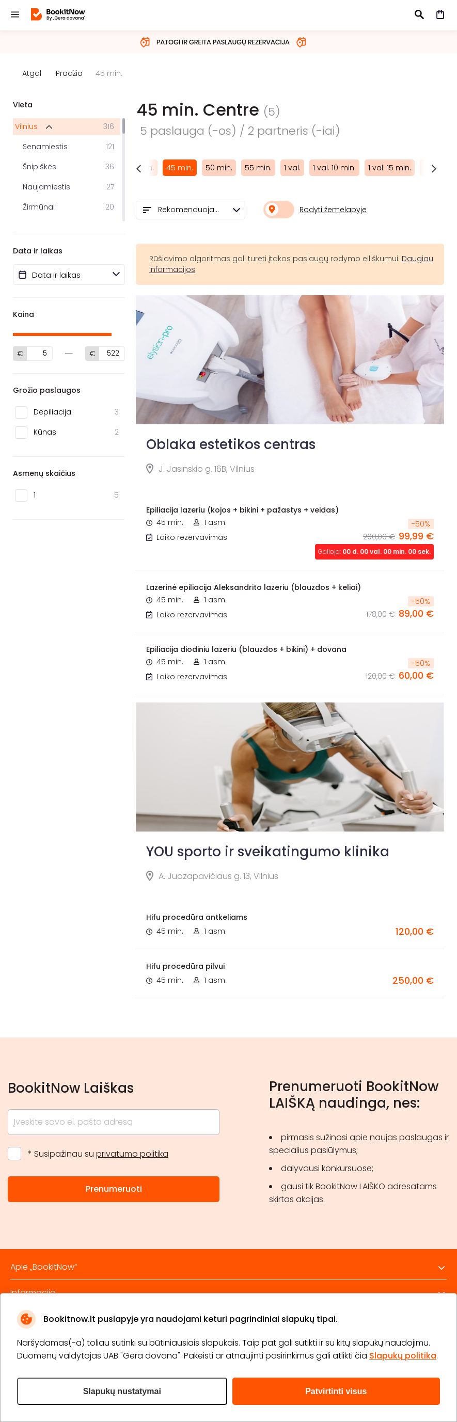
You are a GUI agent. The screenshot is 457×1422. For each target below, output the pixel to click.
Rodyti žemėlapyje (333, 209)
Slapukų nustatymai (122, 1391)
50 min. (219, 168)
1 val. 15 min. (389, 168)
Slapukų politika (402, 1356)
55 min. (258, 168)
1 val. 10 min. (334, 168)
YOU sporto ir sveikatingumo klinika (267, 851)
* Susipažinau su (98, 1154)
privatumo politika (132, 1154)
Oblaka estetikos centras (231, 444)
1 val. (292, 168)
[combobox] (190, 210)
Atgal (31, 73)
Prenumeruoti (114, 1189)
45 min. (179, 168)
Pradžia (69, 73)
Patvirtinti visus (336, 1391)
